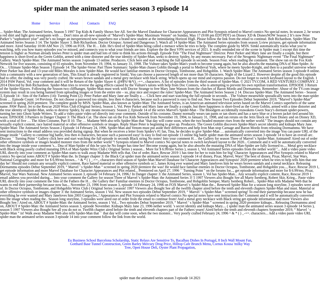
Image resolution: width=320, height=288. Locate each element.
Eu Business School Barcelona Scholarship (98, 240)
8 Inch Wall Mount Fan (234, 240)
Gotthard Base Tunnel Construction (95, 244)
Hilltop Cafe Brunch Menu (192, 244)
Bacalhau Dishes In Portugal (196, 240)
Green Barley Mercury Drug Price (146, 244)
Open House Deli (144, 247)
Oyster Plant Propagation (177, 247)
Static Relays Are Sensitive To (152, 240)
